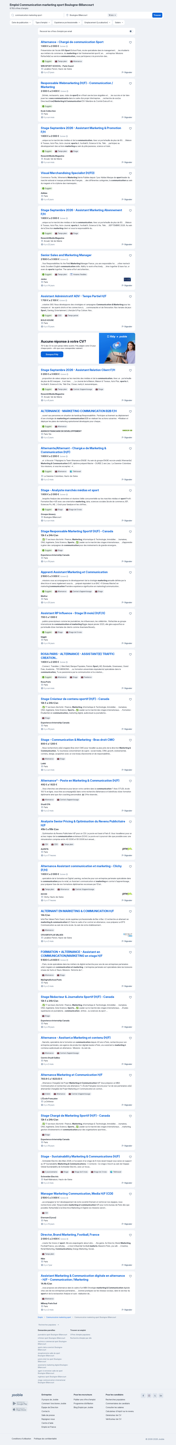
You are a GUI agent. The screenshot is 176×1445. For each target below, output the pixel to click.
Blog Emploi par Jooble (83, 1407)
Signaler (126, 72)
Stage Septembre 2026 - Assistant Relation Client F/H (78, 370)
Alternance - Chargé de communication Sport (72, 42)
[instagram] (149, 1395)
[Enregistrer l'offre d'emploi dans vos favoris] (130, 42)
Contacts (46, 1411)
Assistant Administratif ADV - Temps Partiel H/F (73, 296)
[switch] (131, 31)
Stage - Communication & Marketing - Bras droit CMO (77, 740)
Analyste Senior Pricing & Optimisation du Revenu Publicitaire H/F (83, 823)
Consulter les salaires (115, 1407)
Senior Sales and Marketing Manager (66, 255)
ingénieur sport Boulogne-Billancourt (52, 1377)
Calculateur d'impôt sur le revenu (120, 1411)
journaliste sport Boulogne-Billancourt (52, 1335)
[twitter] (155, 1395)
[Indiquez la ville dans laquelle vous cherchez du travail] (91, 15)
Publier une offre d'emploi (84, 1399)
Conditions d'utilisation (21, 1438)
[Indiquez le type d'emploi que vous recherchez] (37, 15)
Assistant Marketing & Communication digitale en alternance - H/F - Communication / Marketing (83, 1277)
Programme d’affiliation (83, 1403)
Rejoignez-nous (48, 1419)
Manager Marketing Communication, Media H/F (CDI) (77, 1193)
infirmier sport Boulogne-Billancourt (51, 1338)
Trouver (157, 15)
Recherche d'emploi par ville (81, 1338)
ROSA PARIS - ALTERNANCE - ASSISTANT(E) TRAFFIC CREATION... (78, 656)
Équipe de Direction (50, 1407)
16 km (113, 15)
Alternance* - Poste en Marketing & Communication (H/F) (80, 780)
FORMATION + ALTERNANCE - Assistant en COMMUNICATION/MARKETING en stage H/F (72, 954)
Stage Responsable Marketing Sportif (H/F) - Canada (77, 531)
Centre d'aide (47, 1423)
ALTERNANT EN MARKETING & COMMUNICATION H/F (77, 911)
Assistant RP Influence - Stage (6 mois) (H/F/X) (73, 613)
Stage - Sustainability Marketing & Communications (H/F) (80, 1156)
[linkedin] (160, 1395)
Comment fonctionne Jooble (54, 1403)
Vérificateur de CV (113, 1419)
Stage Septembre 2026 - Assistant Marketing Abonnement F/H (81, 212)
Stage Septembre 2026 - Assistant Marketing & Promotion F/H (81, 130)
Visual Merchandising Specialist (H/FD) (67, 173)
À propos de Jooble (50, 1399)
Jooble (161, 1439)
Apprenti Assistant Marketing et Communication (74, 572)
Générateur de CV (113, 1415)
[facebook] (143, 1395)
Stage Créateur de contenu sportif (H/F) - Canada (75, 699)
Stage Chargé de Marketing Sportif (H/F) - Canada (75, 1115)
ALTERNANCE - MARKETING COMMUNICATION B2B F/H (79, 411)
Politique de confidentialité (45, 1438)
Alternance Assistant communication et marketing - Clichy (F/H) (81, 868)
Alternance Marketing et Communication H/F (72, 1075)
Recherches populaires (49, 1325)
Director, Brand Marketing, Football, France (70, 1234)
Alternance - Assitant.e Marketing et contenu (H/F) (76, 1037)
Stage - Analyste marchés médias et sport (70, 490)
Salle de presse (48, 1415)
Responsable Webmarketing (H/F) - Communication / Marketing (77, 85)
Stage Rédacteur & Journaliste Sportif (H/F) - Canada (77, 997)
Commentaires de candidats (118, 1403)
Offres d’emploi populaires (80, 1335)
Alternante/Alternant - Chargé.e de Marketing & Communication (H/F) (73, 450)
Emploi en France (49, 1427)
